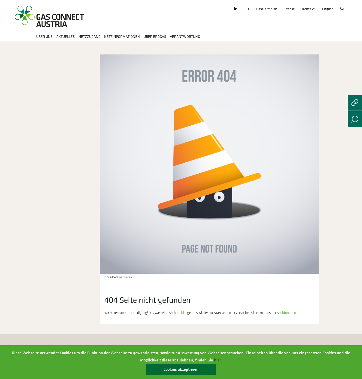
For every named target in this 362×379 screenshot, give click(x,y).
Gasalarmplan (266, 9)
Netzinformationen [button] (122, 37)
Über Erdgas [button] (155, 37)
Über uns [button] (44, 37)
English (328, 9)
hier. (218, 360)
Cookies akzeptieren (181, 369)
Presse (290, 9)
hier (184, 313)
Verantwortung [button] (185, 37)
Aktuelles (65, 37)
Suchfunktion (286, 313)
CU (247, 9)
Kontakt (308, 9)
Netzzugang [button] (89, 37)
